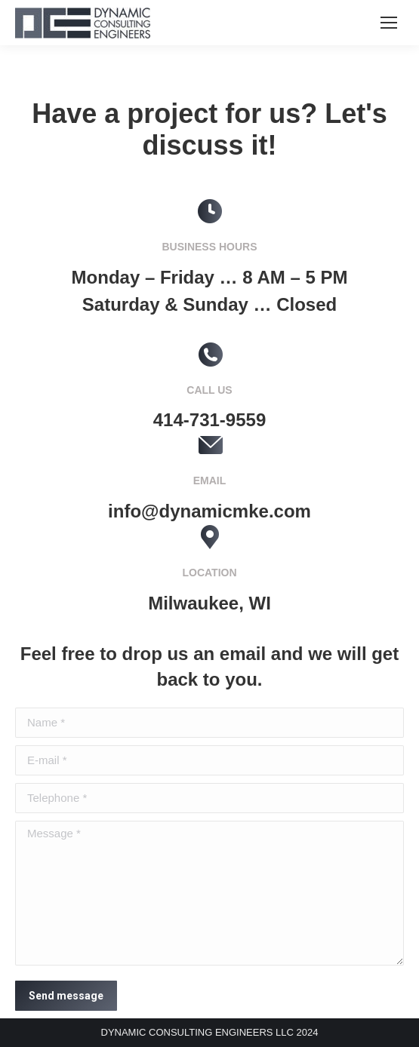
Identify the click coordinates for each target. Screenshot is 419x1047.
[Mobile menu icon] (389, 23)
